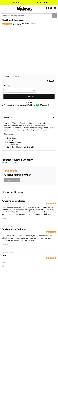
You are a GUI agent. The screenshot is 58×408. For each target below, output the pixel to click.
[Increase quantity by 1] (34, 90)
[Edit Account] (51, 7)
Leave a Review (12, 180)
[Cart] (55, 7)
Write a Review (29, 24)
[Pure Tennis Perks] (47, 7)
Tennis (15, 2)
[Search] (54, 15)
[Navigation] (5, 7)
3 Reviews (17, 24)
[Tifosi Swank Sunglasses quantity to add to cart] (20, 90)
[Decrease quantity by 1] (5, 90)
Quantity (6, 86)
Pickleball (43, 2)
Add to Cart (29, 96)
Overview (7, 117)
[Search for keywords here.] (26, 15)
